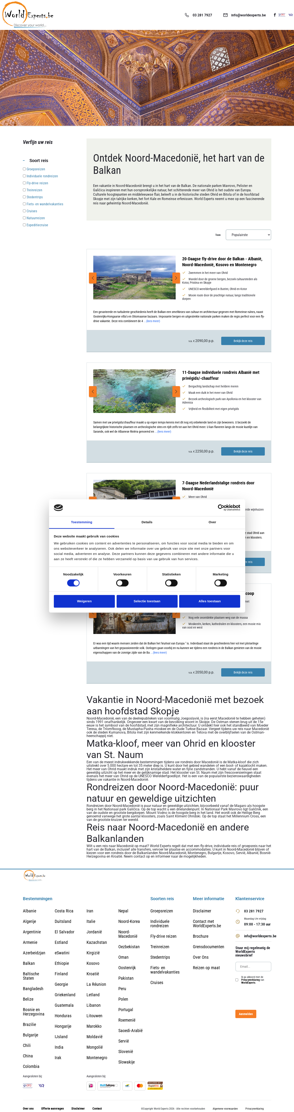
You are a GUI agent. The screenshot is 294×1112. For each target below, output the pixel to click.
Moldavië (94, 1036)
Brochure (200, 936)
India (59, 1047)
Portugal (125, 1009)
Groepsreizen (161, 910)
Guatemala (64, 1005)
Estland (61, 942)
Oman (123, 957)
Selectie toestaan (147, 601)
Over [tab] (212, 522)
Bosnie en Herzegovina (33, 1012)
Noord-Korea (129, 921)
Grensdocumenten (208, 946)
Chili (27, 1045)
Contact (97, 1108)
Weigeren (84, 601)
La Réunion (96, 984)
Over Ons (201, 957)
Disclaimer (202, 910)
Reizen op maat (206, 967)
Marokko (94, 1026)
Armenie (30, 942)
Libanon (94, 1005)
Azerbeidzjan (34, 952)
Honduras (63, 1015)
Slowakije (126, 1062)
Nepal (123, 910)
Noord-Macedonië (127, 934)
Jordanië (94, 931)
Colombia (31, 1066)
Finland (61, 973)
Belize (28, 999)
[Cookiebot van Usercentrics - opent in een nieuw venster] (221, 507)
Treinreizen (159, 946)
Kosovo (93, 963)
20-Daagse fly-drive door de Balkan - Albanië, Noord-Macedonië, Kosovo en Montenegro (222, 262)
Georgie (61, 984)
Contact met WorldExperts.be (207, 923)
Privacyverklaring (250, 979)
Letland (93, 994)
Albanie (29, 910)
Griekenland (65, 994)
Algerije (29, 921)
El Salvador (64, 931)
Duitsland (63, 921)
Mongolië (95, 1047)
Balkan (29, 963)
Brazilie (29, 1024)
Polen (123, 999)
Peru (122, 988)
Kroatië (93, 973)
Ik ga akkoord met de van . (252, 980)
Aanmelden (246, 1014)
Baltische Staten (31, 976)
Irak (58, 1057)
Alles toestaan (210, 601)
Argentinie (32, 931)
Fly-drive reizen (163, 936)
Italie (91, 921)
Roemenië (126, 1020)
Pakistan (126, 978)
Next (176, 278)
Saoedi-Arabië (130, 1030)
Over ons (28, 1108)
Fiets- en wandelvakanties (165, 970)
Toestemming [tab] (81, 522)
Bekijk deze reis (243, 341)
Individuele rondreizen (159, 923)
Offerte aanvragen (52, 1108)
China (28, 1055)
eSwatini (62, 952)
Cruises (156, 982)
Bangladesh (33, 988)
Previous (93, 278)
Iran (90, 910)
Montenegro (97, 1057)
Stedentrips (160, 957)
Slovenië (125, 1051)
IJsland (61, 1036)
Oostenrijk (127, 967)
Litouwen (94, 1015)
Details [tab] (147, 522)
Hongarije (63, 1026)
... (152, 321)
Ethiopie (62, 963)
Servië (123, 1041)
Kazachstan (97, 942)
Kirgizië (93, 952)
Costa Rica (64, 910)
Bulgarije (30, 1035)
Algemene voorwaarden (225, 1108)
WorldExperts (248, 982)
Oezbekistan (129, 946)
